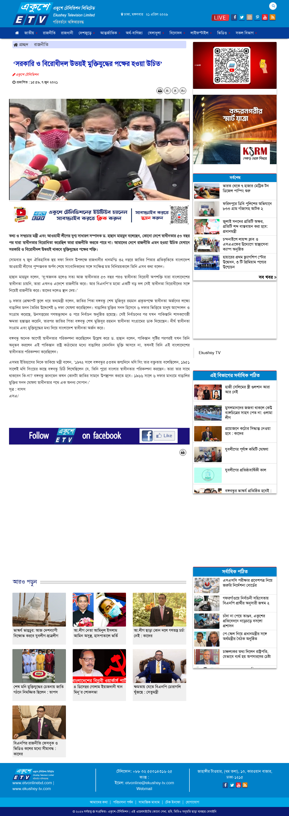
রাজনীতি (49, 33)
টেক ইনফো (173, 802)
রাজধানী (67, 33)
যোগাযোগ (192, 802)
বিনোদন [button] (177, 33)
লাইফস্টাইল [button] (201, 33)
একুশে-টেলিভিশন (118, 811)
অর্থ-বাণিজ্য (134, 33)
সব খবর (268, 277)
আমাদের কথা (99, 802)
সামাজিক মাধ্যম (149, 802)
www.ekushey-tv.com (31, 788)
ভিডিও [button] (223, 33)
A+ (183, 91)
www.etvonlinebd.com (32, 783)
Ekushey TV (210, 352)
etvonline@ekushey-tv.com (149, 783)
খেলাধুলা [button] (156, 33)
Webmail (144, 788)
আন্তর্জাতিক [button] (110, 33)
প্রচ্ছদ (21, 44)
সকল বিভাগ (246, 33)
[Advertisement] (99, 522)
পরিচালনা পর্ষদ (123, 802)
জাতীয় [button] (30, 33)
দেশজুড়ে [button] (87, 33)
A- (167, 91)
